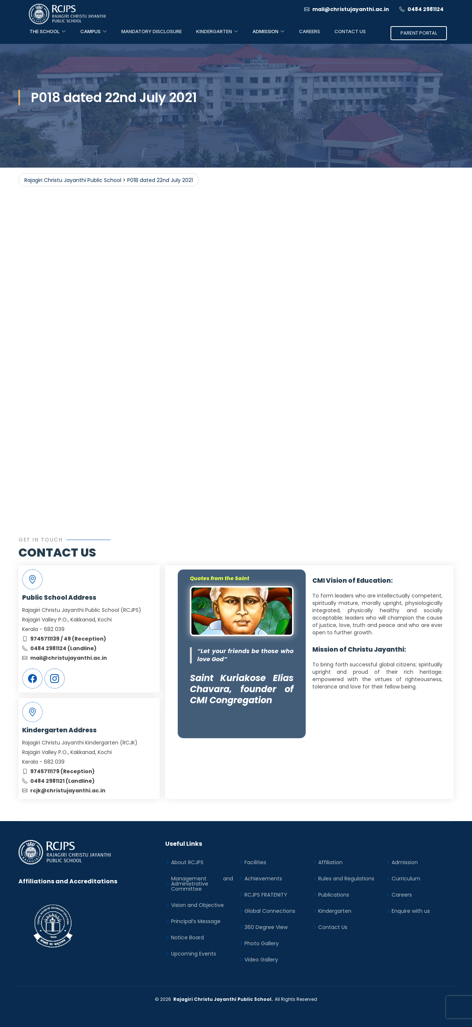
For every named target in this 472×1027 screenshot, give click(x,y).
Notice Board (187, 937)
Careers (309, 31)
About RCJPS (187, 862)
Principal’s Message (196, 921)
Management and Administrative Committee (202, 883)
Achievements (263, 878)
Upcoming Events (193, 953)
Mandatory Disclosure (151, 31)
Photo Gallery (261, 943)
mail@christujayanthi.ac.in (346, 9)
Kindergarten (334, 911)
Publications (333, 894)
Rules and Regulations (346, 878)
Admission (405, 862)
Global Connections (269, 911)
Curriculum (406, 878)
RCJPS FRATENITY (265, 894)
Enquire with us (411, 911)
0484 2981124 (421, 9)
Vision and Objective (197, 905)
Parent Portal (418, 32)
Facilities (255, 862)
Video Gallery (261, 959)
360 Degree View (266, 927)
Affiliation (330, 862)
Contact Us (350, 31)
